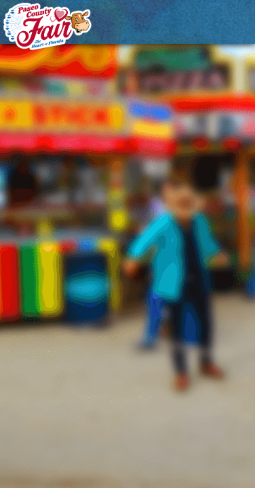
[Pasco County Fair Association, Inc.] (47, 26)
